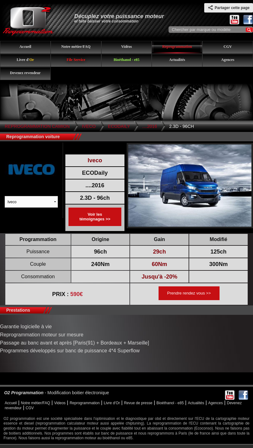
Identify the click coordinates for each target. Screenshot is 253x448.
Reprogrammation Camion (37, 126)
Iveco (89, 126)
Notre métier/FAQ (75, 46)
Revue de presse (138, 403)
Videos (59, 403)
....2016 (149, 126)
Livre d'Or (112, 403)
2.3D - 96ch (181, 126)
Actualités (177, 60)
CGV (228, 46)
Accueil (25, 46)
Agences (227, 60)
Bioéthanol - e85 (126, 60)
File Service (76, 60)
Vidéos (126, 46)
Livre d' (25, 60)
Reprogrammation (177, 46)
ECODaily (119, 126)
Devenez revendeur (25, 73)
